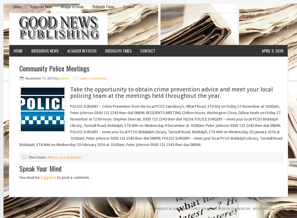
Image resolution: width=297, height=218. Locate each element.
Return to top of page (30, 209)
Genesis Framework (234, 209)
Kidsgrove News (41, 6)
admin (64, 78)
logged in (49, 177)
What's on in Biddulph (64, 157)
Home (18, 6)
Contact (128, 6)
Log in (279, 209)
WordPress (262, 209)
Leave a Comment (92, 78)
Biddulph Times (104, 6)
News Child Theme (196, 209)
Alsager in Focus (72, 6)
